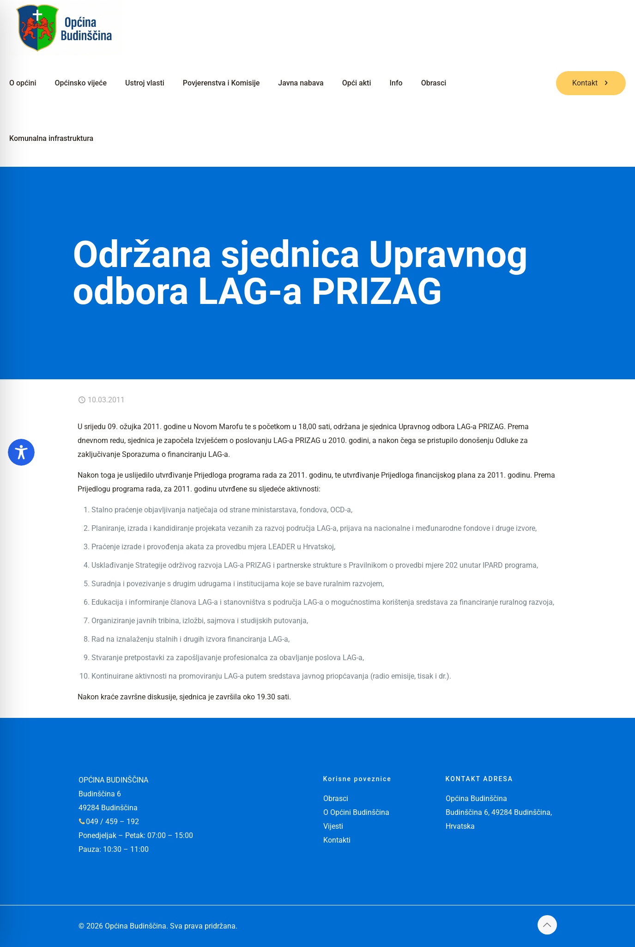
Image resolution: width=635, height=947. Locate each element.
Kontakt (591, 83)
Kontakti (337, 840)
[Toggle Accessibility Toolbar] (21, 452)
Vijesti (333, 826)
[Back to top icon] (547, 925)
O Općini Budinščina (356, 812)
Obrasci (335, 798)
